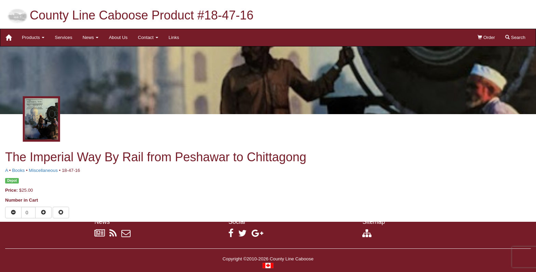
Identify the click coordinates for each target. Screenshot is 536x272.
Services (63, 37)
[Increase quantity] (43, 212)
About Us (118, 37)
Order (486, 37)
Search (515, 37)
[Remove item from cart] (61, 212)
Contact (148, 37)
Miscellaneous (43, 170)
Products (33, 37)
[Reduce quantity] (13, 212)
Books (18, 170)
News (90, 37)
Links (174, 37)
